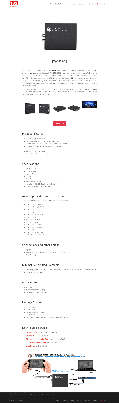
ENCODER (30, 395)
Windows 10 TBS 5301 (34, 336)
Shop (66, 4)
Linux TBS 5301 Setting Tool (36, 342)
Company (82, 4)
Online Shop (60, 123)
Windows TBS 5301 (32, 332)
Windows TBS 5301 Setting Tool (37, 339)
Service (73, 4)
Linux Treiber (30, 346)
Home (12, 395)
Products (58, 4)
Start (51, 4)
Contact (91, 4)
